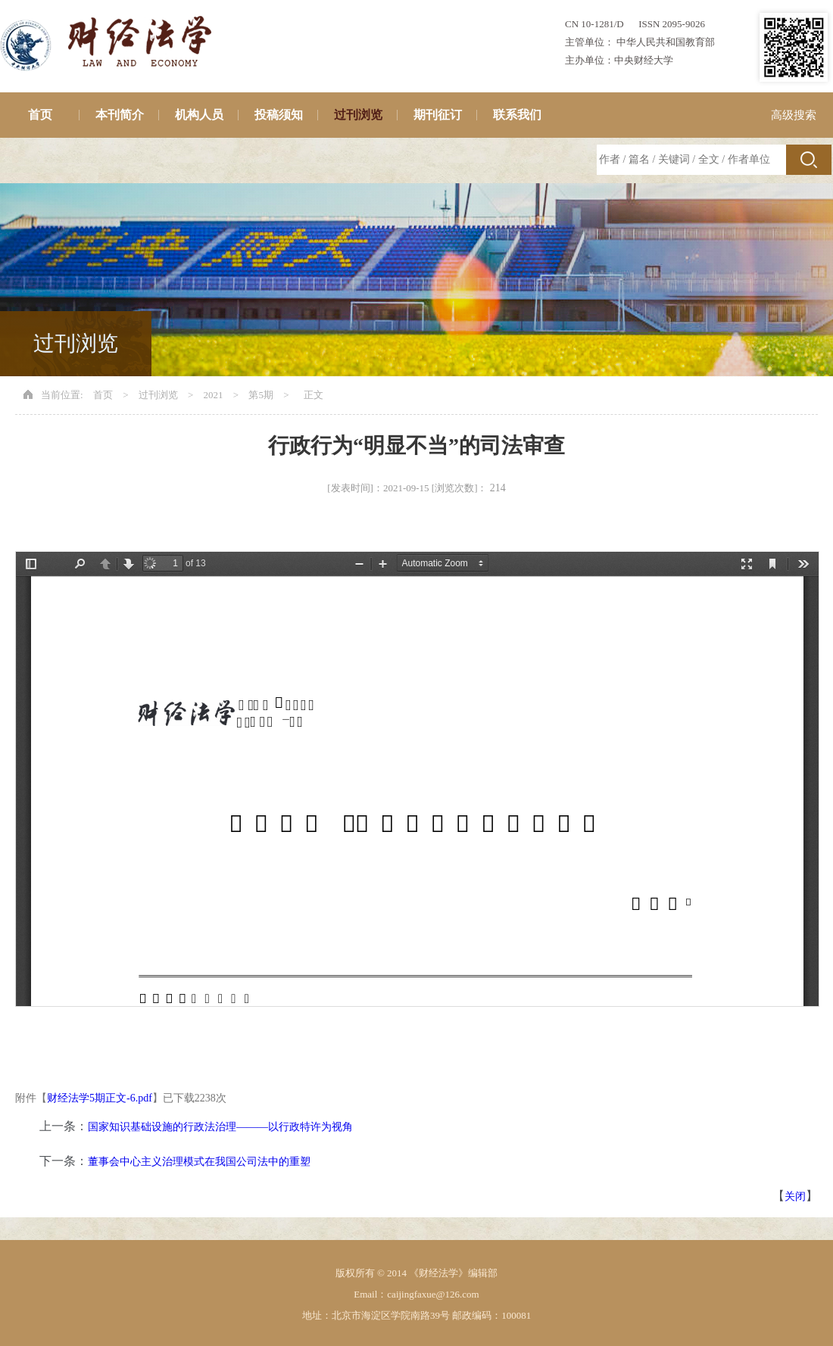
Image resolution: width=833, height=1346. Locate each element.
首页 (40, 114)
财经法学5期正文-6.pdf (99, 1098)
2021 (213, 394)
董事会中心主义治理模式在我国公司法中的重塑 (199, 1161)
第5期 (260, 394)
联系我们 (517, 114)
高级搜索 (793, 115)
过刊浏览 (358, 114)
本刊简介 (119, 114)
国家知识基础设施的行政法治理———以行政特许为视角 (220, 1127)
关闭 (795, 1196)
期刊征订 (437, 114)
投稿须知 (278, 114)
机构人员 (199, 114)
